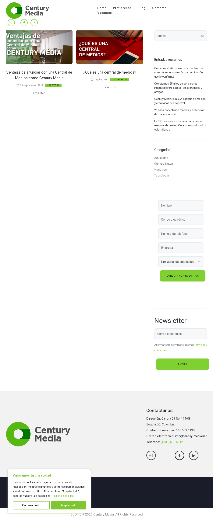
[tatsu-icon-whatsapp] (11, 23)
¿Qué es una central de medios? (109, 72)
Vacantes (104, 13)
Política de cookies (63, 495)
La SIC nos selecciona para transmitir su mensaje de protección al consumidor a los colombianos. (180, 125)
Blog (142, 8)
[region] (49, 491)
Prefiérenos (122, 8)
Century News (163, 163)
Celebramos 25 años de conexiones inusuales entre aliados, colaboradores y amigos (178, 88)
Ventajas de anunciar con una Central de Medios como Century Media (39, 75)
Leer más (39, 93)
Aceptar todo (68, 505)
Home (101, 8)
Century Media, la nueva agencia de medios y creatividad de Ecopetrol (180, 101)
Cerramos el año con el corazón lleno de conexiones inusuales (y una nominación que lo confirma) (178, 72)
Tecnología (119, 79)
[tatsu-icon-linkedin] (34, 23)
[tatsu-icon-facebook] (24, 23)
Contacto (159, 8)
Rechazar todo (31, 505)
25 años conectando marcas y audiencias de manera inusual (179, 112)
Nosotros (53, 85)
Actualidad (161, 157)
